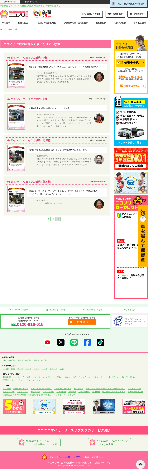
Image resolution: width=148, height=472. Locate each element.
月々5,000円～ (9, 360)
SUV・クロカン (64, 377)
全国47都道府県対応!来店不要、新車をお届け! (105, 388)
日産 (13, 369)
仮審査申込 (128, 62)
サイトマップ (69, 395)
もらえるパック (134, 388)
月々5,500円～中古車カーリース (110, 442)
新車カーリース (10, 2)
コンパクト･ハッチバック (44, 377)
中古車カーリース (31, 2)
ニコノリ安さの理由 (47, 23)
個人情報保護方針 (135, 392)
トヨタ (6, 369)
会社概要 (96, 392)
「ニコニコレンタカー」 (70, 457)
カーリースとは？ (20, 388)
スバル (44, 369)
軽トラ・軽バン (129, 377)
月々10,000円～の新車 (56, 310)
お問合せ (7, 388)
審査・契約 (35, 392)
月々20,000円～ (41, 360)
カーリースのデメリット (41, 388)
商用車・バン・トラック (13, 380)
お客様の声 (101, 23)
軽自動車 (7, 377)
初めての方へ (24, 23)
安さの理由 (78, 388)
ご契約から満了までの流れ (76, 23)
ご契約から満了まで (62, 388)
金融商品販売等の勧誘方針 (14, 395)
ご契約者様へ (84, 392)
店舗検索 (72, 392)
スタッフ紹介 (120, 23)
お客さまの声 (129, 310)
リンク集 (57, 395)
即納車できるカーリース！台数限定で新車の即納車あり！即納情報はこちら (30, 6)
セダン (95, 377)
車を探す (6, 23)
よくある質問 (140, 23)
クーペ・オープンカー (110, 377)
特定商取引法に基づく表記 (39, 395)
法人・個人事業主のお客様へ (128, 3)
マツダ (36, 369)
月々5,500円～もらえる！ (39, 442)
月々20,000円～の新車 (92, 310)
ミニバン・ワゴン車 (21, 377)
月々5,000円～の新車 (18, 310)
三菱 (62, 369)
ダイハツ (53, 369)
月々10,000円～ (25, 360)
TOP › (3, 29)
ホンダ (20, 369)
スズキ (28, 369)
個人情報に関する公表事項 (113, 392)
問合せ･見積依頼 (129, 86)
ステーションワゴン (81, 377)
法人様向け (61, 392)
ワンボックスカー (34, 380)
